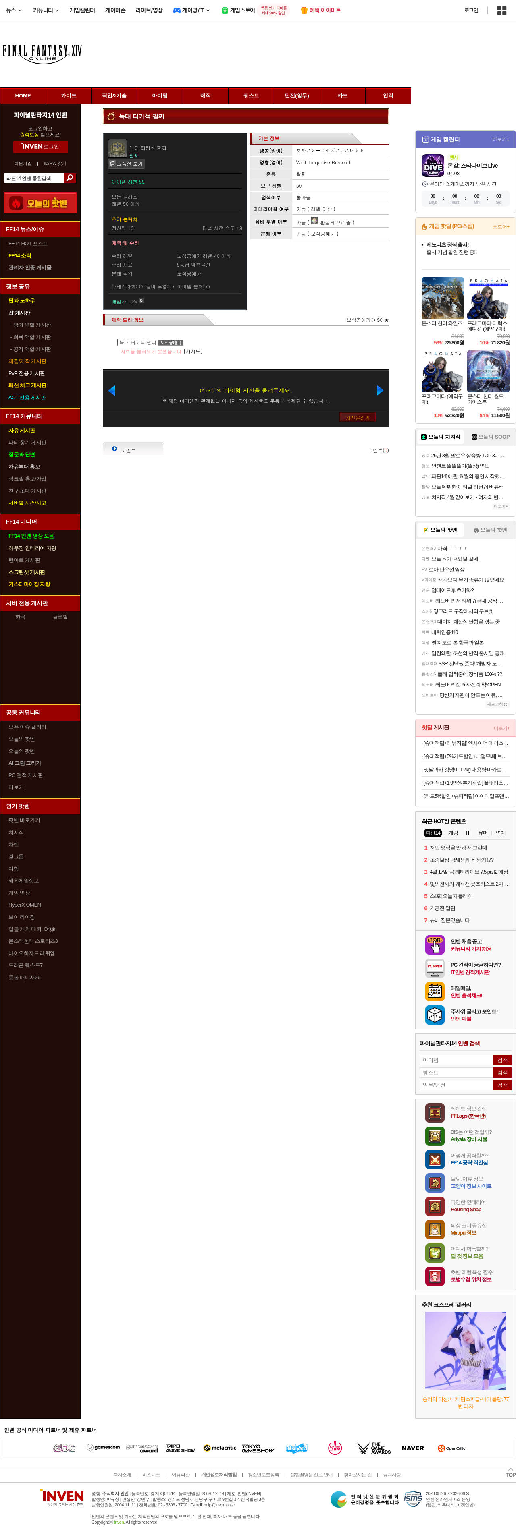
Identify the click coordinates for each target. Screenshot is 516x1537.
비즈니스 (151, 1474)
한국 (20, 617)
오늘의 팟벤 (21, 751)
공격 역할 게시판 (29, 349)
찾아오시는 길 (357, 1474)
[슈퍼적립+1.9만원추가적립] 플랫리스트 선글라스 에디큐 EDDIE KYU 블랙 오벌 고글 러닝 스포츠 (467, 783)
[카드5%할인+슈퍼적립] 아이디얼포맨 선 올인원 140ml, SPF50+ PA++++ (467, 796)
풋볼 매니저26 (24, 977)
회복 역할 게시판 (29, 337)
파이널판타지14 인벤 (40, 115)
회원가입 (23, 163)
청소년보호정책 (263, 1474)
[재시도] (193, 351)
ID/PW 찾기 (55, 163)
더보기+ (501, 139)
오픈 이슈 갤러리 (27, 726)
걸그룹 (16, 856)
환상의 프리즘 (331, 222)
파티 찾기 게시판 (27, 442)
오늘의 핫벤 (21, 739)
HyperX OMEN (24, 904)
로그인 (471, 10)
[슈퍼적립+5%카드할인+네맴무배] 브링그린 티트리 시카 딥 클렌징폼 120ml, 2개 (467, 756)
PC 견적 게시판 (25, 775)
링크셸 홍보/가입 (27, 478)
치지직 (16, 832)
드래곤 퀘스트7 (25, 965)
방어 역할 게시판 (29, 324)
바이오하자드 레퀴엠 (31, 953)
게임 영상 (19, 892)
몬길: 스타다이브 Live (472, 165)
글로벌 (60, 617)
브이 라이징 (21, 917)
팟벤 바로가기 (24, 820)
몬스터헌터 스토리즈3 (33, 941)
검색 (70, 178)
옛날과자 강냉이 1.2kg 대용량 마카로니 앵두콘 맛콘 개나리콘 (467, 769)
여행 (13, 868)
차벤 (13, 844)
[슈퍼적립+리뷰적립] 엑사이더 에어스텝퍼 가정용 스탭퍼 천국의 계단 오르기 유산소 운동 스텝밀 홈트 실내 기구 (467, 743)
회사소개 (122, 1474)
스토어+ (501, 227)
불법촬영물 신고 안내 (312, 1474)
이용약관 (180, 1474)
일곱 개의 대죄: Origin (32, 929)
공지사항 (392, 1474)
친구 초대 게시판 (27, 490)
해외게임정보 (23, 880)
